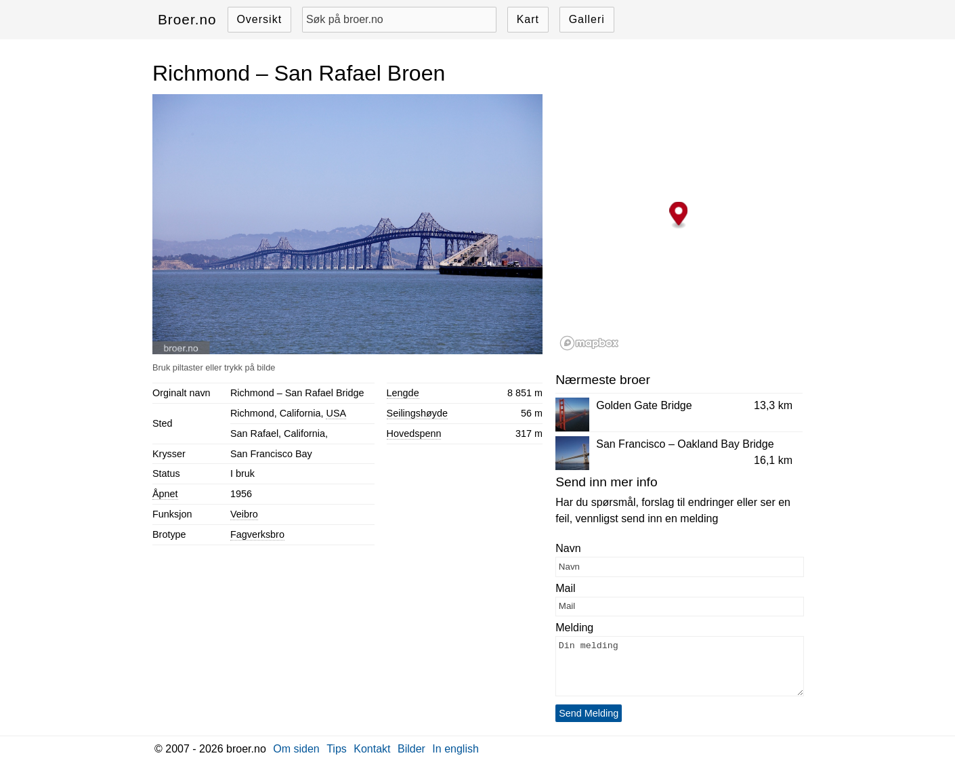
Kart (528, 19)
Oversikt (259, 19)
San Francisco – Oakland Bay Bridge (684, 444)
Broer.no (187, 19)
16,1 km (773, 460)
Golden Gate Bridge (644, 405)
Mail (565, 588)
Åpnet (165, 493)
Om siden (296, 749)
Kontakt (372, 749)
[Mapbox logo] (589, 343)
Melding (574, 627)
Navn (567, 548)
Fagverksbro (257, 534)
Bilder (411, 749)
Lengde (403, 392)
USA (336, 413)
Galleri (587, 19)
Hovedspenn (414, 433)
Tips (336, 749)
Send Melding (588, 713)
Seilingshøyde (417, 413)
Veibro (244, 514)
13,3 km (773, 405)
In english (455, 749)
